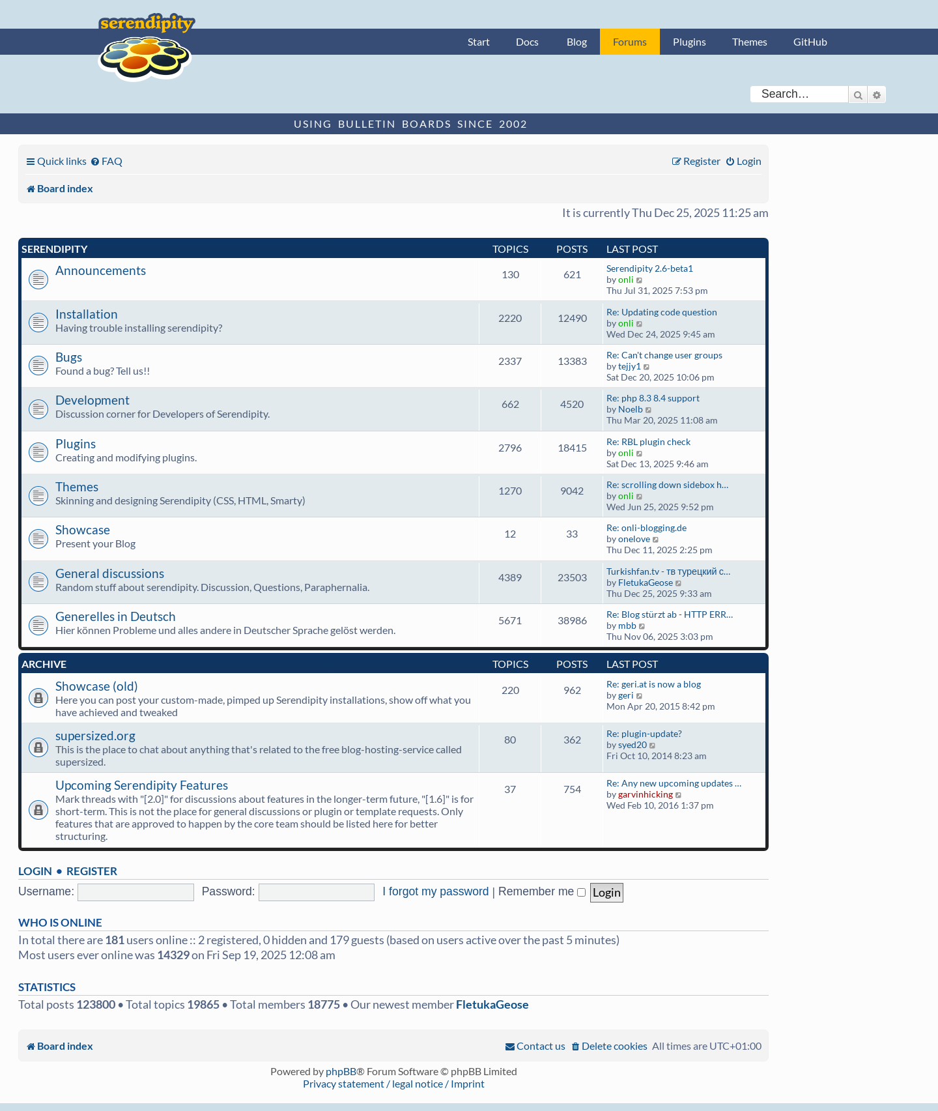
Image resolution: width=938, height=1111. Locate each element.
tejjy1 (629, 365)
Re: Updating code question (661, 311)
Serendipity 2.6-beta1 (649, 268)
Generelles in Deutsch (115, 616)
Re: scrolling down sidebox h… (667, 484)
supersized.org (95, 735)
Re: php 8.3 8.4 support (653, 397)
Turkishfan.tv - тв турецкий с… (668, 571)
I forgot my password (435, 891)
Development (92, 399)
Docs (527, 41)
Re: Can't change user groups (664, 354)
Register (91, 871)
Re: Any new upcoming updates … (673, 782)
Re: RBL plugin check (648, 441)
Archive (43, 663)
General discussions (109, 573)
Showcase (82, 529)
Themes (749, 41)
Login (35, 871)
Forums (630, 41)
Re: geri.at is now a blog (653, 683)
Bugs (68, 356)
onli (626, 279)
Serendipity (54, 248)
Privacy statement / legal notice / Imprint (394, 1083)
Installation (86, 313)
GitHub (810, 41)
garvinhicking (645, 794)
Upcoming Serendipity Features (141, 784)
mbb (627, 625)
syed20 (632, 744)
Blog (577, 41)
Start (479, 41)
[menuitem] (106, 160)
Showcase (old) (96, 685)
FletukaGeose (645, 582)
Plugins (689, 41)
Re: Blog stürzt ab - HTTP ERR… (669, 614)
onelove (634, 538)
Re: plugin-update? (644, 733)
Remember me (542, 891)
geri (626, 694)
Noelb (630, 408)
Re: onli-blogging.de (646, 527)
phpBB (341, 1071)
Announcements (100, 270)
